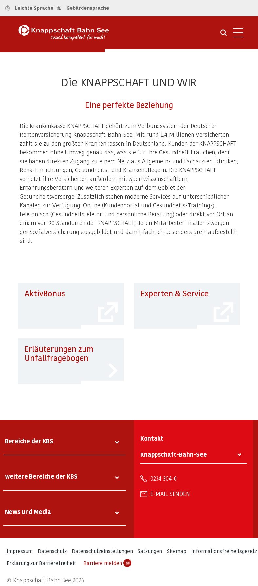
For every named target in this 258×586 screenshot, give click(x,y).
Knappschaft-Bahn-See (173, 454)
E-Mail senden (170, 493)
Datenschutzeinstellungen (102, 551)
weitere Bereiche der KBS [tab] (41, 476)
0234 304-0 (163, 478)
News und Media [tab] (28, 511)
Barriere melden (107, 563)
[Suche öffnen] (223, 35)
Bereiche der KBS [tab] (29, 440)
